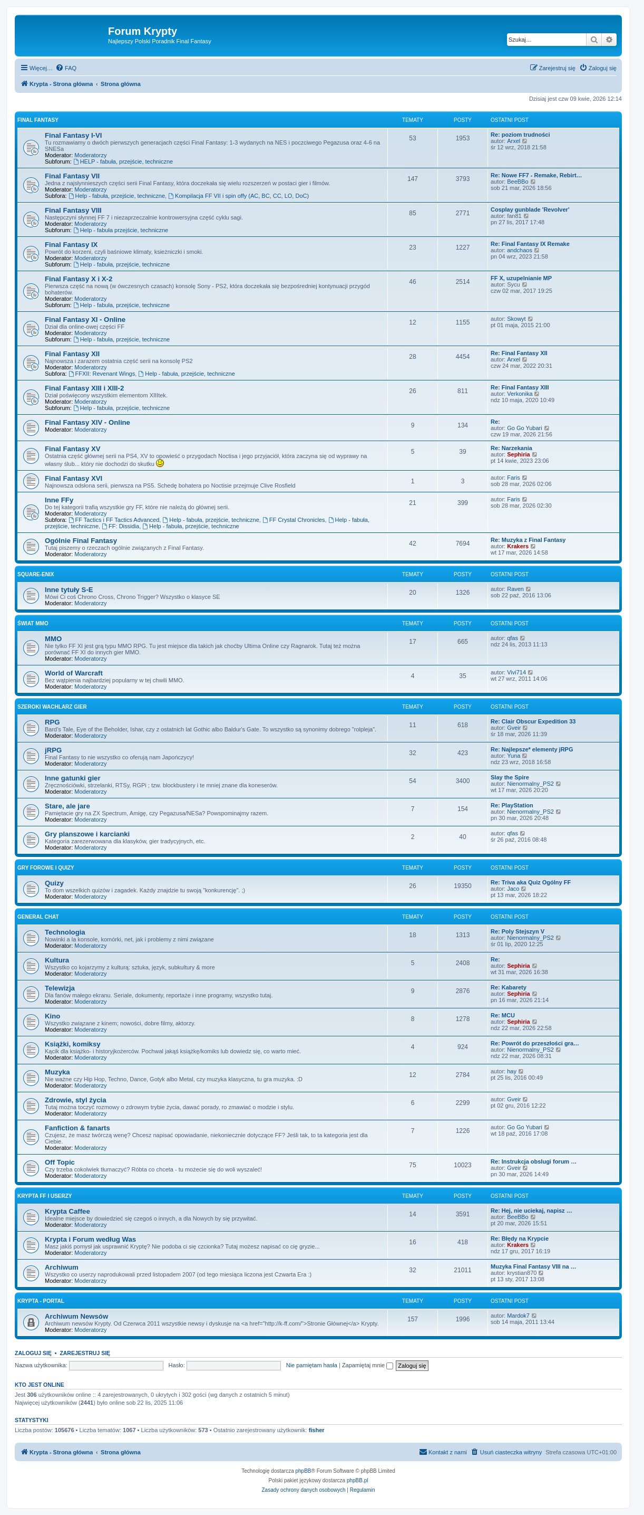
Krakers (518, 546)
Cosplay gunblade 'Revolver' (530, 209)
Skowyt (516, 319)
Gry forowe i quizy (45, 868)
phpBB (303, 1471)
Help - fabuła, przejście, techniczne (117, 196)
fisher (317, 1430)
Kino (52, 1016)
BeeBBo (517, 181)
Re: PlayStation (512, 805)
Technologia (65, 932)
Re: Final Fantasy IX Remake (530, 244)
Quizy (54, 883)
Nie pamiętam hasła (311, 1365)
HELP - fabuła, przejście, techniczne (123, 161)
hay (511, 1071)
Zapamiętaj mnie (367, 1365)
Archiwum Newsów (76, 1316)
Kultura (57, 960)
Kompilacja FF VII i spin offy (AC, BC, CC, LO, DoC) (238, 196)
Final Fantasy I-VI (73, 135)
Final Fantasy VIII (73, 210)
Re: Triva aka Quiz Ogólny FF (531, 882)
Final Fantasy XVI (73, 478)
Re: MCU (503, 1015)
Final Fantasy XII (72, 354)
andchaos (519, 250)
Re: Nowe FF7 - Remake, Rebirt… (536, 175)
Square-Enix (35, 574)
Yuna (513, 755)
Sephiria (518, 454)
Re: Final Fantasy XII (519, 353)
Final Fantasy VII (72, 176)
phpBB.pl (357, 1480)
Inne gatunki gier (73, 778)
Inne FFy (59, 500)
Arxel (513, 141)
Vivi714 (516, 672)
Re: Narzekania (511, 448)
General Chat (38, 917)
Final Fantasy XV (73, 449)
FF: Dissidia (120, 526)
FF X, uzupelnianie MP (521, 278)
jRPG (53, 750)
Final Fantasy (37, 120)
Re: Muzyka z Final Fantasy (528, 540)
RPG (52, 722)
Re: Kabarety (508, 987)
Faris (513, 477)
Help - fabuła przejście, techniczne (120, 230)
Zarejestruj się (85, 1353)
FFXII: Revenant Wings (102, 373)
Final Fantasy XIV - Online (87, 422)
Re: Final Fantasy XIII (520, 387)
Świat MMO (32, 623)
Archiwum (62, 1267)
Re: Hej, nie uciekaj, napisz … (531, 1210)
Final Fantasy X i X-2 (78, 279)
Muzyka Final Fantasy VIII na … (534, 1266)
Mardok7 (518, 1315)
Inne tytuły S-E (69, 590)
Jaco (513, 888)
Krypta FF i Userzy (44, 1196)
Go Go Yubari (524, 428)
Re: (495, 421)
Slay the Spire (510, 777)
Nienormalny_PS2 (530, 783)
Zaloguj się (33, 1353)
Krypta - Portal (40, 1301)
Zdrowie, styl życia (75, 1100)
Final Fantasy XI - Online (85, 319)
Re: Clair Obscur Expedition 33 (533, 721)
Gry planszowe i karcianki (87, 834)
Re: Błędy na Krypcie (520, 1238)
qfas (512, 638)
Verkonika (519, 393)
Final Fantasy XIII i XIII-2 (84, 388)
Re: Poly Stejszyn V (517, 931)
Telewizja (60, 988)
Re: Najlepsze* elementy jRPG (532, 749)
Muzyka (57, 1072)
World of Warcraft (74, 673)
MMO (53, 639)
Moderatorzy (90, 155)
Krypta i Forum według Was (90, 1239)
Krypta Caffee (67, 1211)
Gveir (514, 728)
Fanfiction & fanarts (77, 1128)
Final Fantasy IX (71, 245)
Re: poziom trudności (520, 134)
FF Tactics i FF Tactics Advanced (114, 520)
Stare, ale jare (67, 806)
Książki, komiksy (73, 1044)
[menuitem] (65, 68)
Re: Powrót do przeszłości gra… (535, 1043)
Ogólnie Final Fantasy (81, 541)
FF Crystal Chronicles (293, 520)
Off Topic (60, 1162)
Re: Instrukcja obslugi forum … (534, 1161)
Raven (515, 589)
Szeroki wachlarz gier (52, 707)
